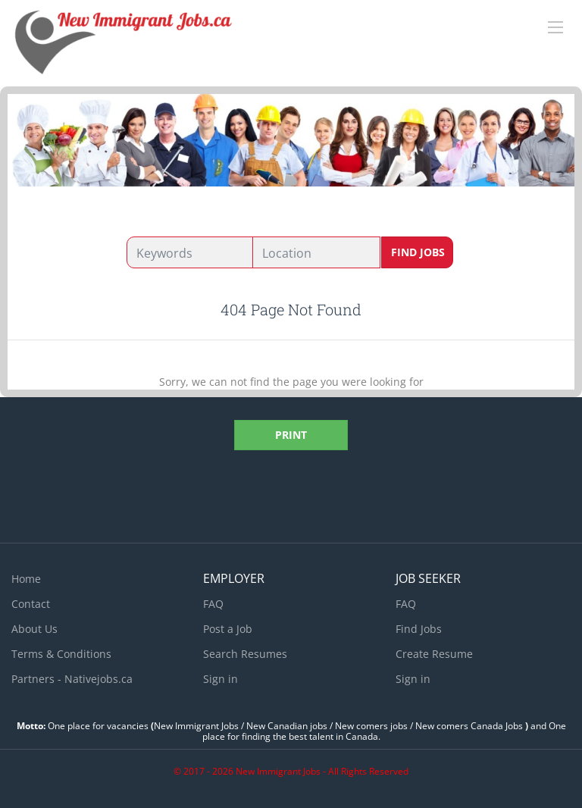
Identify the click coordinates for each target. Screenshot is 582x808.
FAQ (213, 604)
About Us (34, 629)
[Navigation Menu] (555, 27)
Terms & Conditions (61, 654)
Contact (30, 604)
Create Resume (434, 654)
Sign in (220, 679)
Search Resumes (245, 654)
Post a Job (227, 629)
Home (26, 579)
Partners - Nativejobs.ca (72, 679)
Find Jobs (418, 252)
